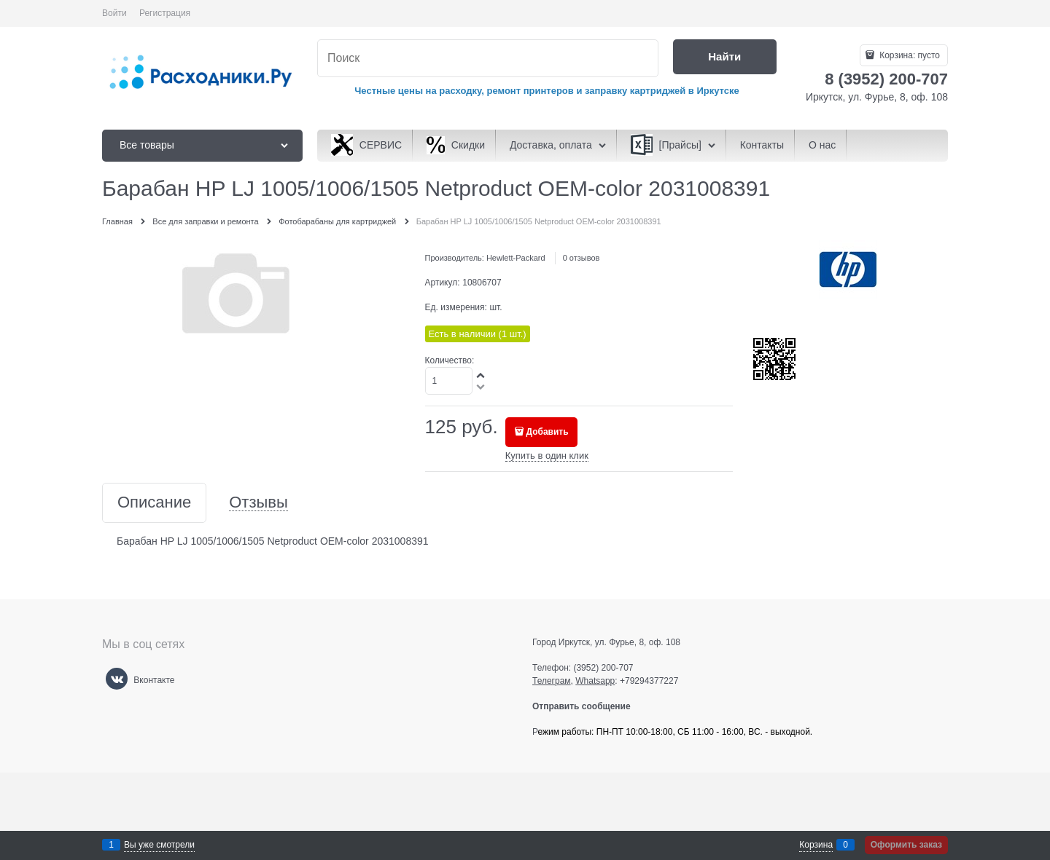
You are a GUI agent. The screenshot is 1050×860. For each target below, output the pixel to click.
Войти (114, 13)
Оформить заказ (906, 845)
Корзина (816, 845)
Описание (154, 502)
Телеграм (551, 681)
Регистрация (164, 13)
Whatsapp (595, 681)
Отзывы (258, 502)
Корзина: (908, 55)
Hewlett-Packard (515, 257)
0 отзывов (581, 257)
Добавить (547, 432)
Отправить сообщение (587, 706)
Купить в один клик (546, 455)
